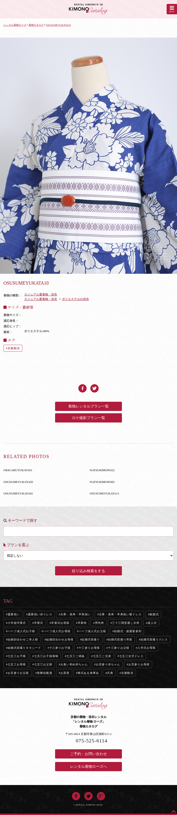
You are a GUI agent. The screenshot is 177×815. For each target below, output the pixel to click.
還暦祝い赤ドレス (40, 614)
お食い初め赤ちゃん (74, 664)
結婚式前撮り (91, 639)
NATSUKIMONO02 (102, 482)
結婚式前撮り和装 (120, 639)
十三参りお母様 (89, 647)
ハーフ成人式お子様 (21, 631)
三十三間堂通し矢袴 (125, 623)
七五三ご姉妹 (75, 656)
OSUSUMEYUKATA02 (18, 493)
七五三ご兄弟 (102, 656)
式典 (110, 673)
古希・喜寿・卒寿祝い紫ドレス (120, 614)
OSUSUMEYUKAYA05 (18, 482)
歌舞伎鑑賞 (44, 673)
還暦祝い (14, 614)
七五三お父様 (43, 664)
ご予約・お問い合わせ (88, 754)
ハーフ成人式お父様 (92, 631)
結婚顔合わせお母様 (60, 639)
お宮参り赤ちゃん (108, 664)
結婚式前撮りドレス (154, 639)
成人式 (152, 623)
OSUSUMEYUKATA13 (104, 493)
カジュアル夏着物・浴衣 (40, 294)
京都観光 (14, 348)
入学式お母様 (146, 647)
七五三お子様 (17, 656)
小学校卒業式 (17, 623)
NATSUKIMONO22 (102, 470)
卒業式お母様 (60, 623)
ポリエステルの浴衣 (75, 299)
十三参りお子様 (60, 647)
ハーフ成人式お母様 (57, 631)
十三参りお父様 (118, 647)
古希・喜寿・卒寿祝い (75, 614)
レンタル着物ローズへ (88, 766)
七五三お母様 (17, 664)
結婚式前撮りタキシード (24, 647)
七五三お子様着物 (46, 656)
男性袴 (99, 623)
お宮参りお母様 (139, 664)
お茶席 (65, 673)
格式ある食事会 (88, 673)
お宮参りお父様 (18, 673)
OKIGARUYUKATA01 (17, 470)
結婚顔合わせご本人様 (23, 639)
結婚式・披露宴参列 (128, 631)
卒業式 (38, 623)
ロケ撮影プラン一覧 (88, 418)
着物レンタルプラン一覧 (88, 406)
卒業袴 (82, 623)
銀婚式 (154, 614)
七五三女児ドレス (131, 656)
